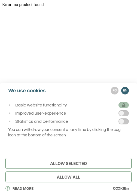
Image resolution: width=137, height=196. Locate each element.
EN (125, 90)
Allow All (68, 177)
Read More (19, 188)
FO (114, 90)
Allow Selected (68, 163)
